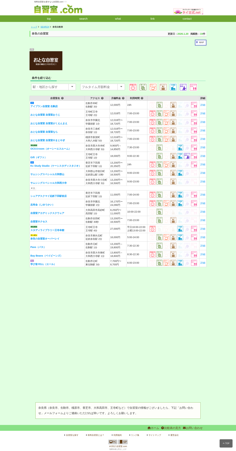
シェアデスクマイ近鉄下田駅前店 (48, 196)
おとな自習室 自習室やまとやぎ (47, 140)
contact (187, 18)
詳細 (202, 105)
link (152, 18)
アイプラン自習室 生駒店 (44, 106)
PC (112, 441)
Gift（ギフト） (38, 157)
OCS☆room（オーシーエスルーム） (50, 148)
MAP (201, 42)
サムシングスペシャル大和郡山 (47, 174)
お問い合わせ (193, 428)
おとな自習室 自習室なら (44, 131)
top (49, 18)
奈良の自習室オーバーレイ (44, 238)
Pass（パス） (38, 247)
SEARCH (44, 27)
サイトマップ (155, 435)
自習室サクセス (38, 221)
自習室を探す (72, 435)
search (83, 18)
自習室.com (121, 446)
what (118, 18)
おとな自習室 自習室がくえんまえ (48, 123)
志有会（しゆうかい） (42, 204)
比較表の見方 (171, 428)
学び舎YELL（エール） (43, 264)
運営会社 (174, 435)
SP (123, 441)
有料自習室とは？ (96, 435)
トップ (34, 27)
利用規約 (118, 435)
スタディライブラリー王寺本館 (47, 230)
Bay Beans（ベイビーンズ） (46, 255)
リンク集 (135, 435)
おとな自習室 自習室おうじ (45, 114)
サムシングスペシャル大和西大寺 (48, 183)
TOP (226, 443)
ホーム (153, 428)
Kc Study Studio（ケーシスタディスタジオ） (55, 165)
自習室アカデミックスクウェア (47, 213)
